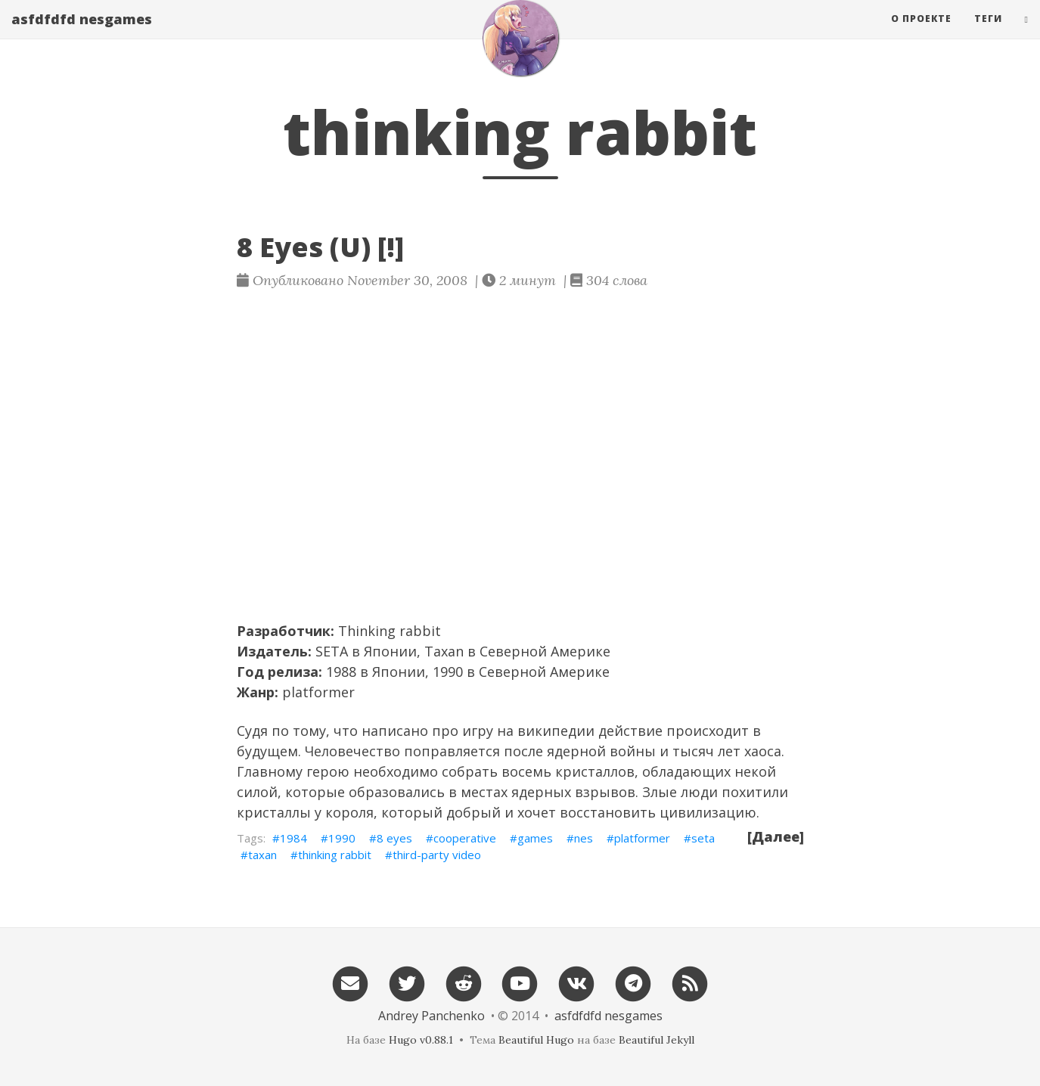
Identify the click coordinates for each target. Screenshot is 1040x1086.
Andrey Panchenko (431, 1015)
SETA (331, 651)
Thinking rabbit (389, 631)
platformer (318, 692)
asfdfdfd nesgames (81, 34)
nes (583, 838)
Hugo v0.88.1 (421, 1040)
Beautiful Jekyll (656, 1040)
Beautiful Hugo (536, 1040)
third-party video (437, 854)
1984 (293, 838)
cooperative (464, 838)
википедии (556, 730)
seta (703, 838)
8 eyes (394, 838)
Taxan (444, 651)
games (535, 838)
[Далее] (775, 836)
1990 (341, 838)
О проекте (921, 33)
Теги (988, 33)
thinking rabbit (334, 854)
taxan (262, 854)
